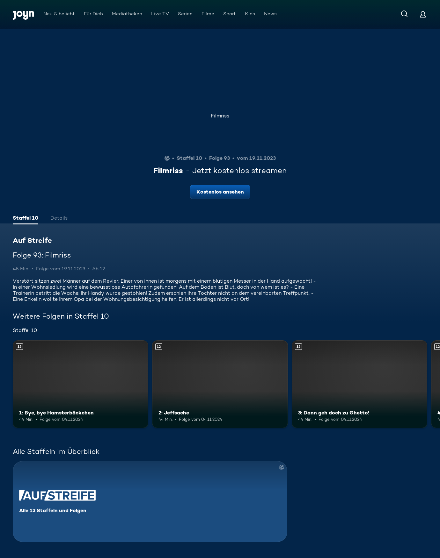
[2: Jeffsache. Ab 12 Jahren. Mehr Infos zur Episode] (220, 384)
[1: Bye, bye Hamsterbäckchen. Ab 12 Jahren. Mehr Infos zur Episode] (80, 384)
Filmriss (220, 116)
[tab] (25, 218)
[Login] (423, 14)
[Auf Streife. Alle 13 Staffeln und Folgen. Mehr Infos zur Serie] (150, 501)
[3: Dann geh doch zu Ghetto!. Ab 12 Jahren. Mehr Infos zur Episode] (359, 384)
